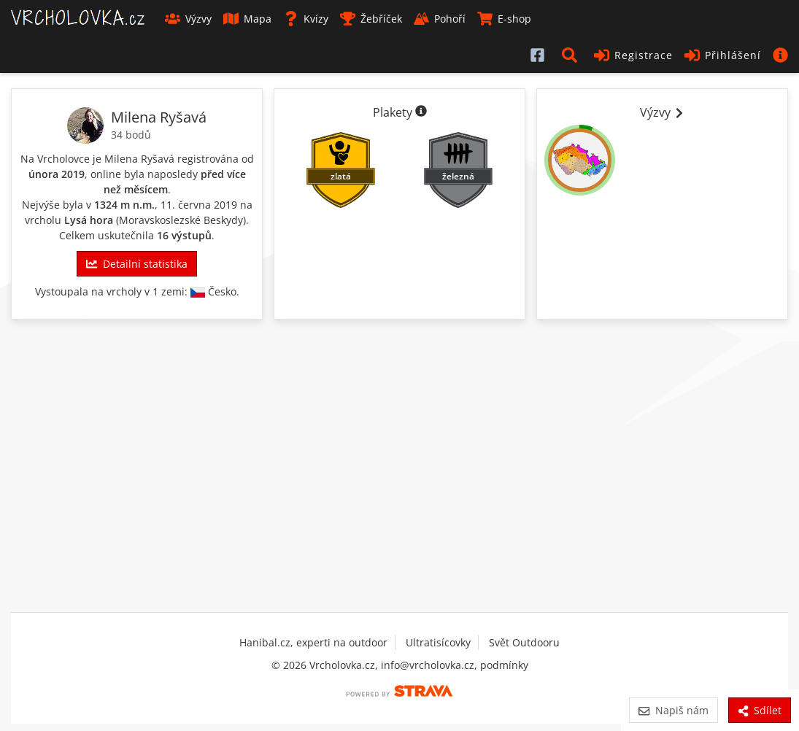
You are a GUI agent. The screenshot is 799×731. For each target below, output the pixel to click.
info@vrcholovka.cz (427, 665)
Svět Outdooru (524, 642)
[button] (572, 54)
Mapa (247, 18)
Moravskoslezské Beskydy (181, 220)
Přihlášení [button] (722, 55)
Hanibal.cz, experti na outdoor (313, 642)
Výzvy (188, 18)
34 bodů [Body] (131, 134)
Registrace (633, 55)
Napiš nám (673, 710)
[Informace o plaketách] (421, 112)
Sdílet (759, 710)
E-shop (504, 18)
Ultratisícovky (438, 642)
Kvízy (305, 18)
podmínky (504, 665)
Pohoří (440, 18)
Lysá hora (88, 220)
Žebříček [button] (371, 18)
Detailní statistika (136, 264)
